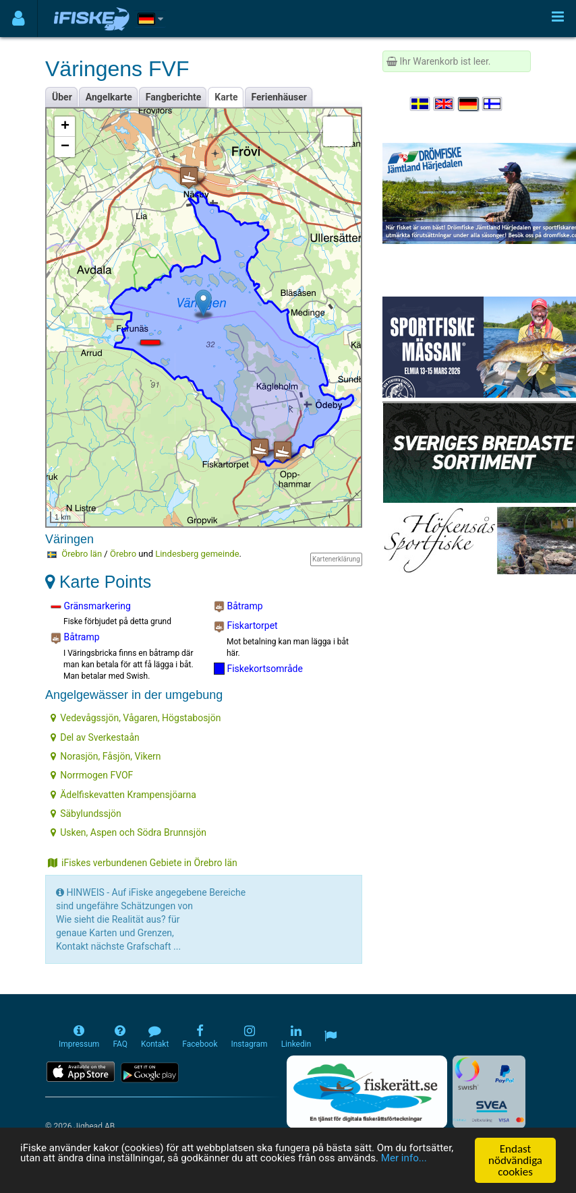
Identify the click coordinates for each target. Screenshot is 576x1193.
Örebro (123, 554)
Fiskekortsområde (258, 669)
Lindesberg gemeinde (197, 554)
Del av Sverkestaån (95, 737)
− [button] (65, 147)
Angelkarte (109, 97)
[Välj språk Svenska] (421, 103)
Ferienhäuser (279, 97)
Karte (225, 97)
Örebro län (81, 554)
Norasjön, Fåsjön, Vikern (106, 756)
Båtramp (75, 638)
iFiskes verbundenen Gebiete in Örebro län (142, 862)
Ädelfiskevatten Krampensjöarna (123, 794)
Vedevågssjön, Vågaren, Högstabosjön (136, 717)
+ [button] (65, 127)
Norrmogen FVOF (92, 775)
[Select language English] (444, 103)
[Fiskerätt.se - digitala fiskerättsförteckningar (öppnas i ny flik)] (367, 1092)
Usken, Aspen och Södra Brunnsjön (128, 832)
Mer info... (94, 1173)
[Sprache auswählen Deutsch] (469, 103)
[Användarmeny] (18, 18)
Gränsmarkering (91, 607)
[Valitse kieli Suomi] (493, 103)
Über (62, 97)
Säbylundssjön (86, 813)
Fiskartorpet (246, 626)
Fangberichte (174, 97)
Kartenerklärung (336, 559)
